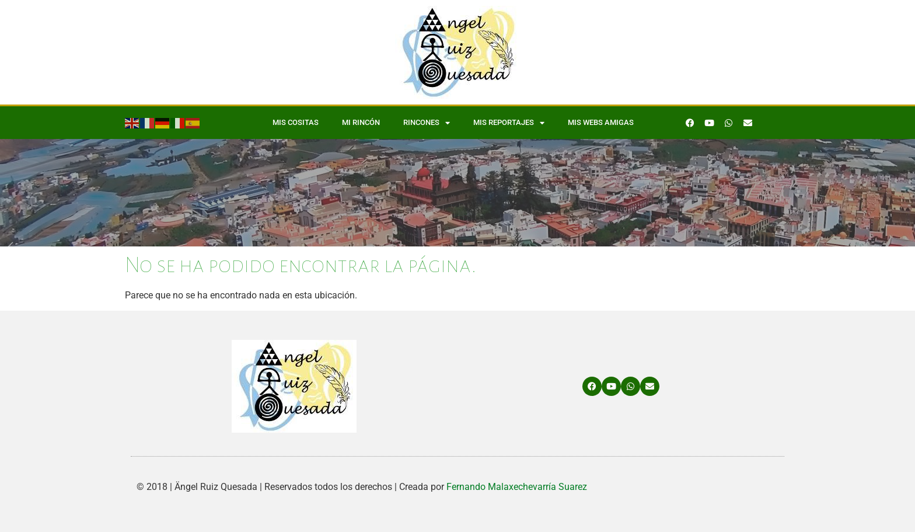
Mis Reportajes (508, 123)
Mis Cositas (296, 122)
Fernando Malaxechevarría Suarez (516, 486)
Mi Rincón (361, 122)
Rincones (426, 123)
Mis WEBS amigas (601, 122)
